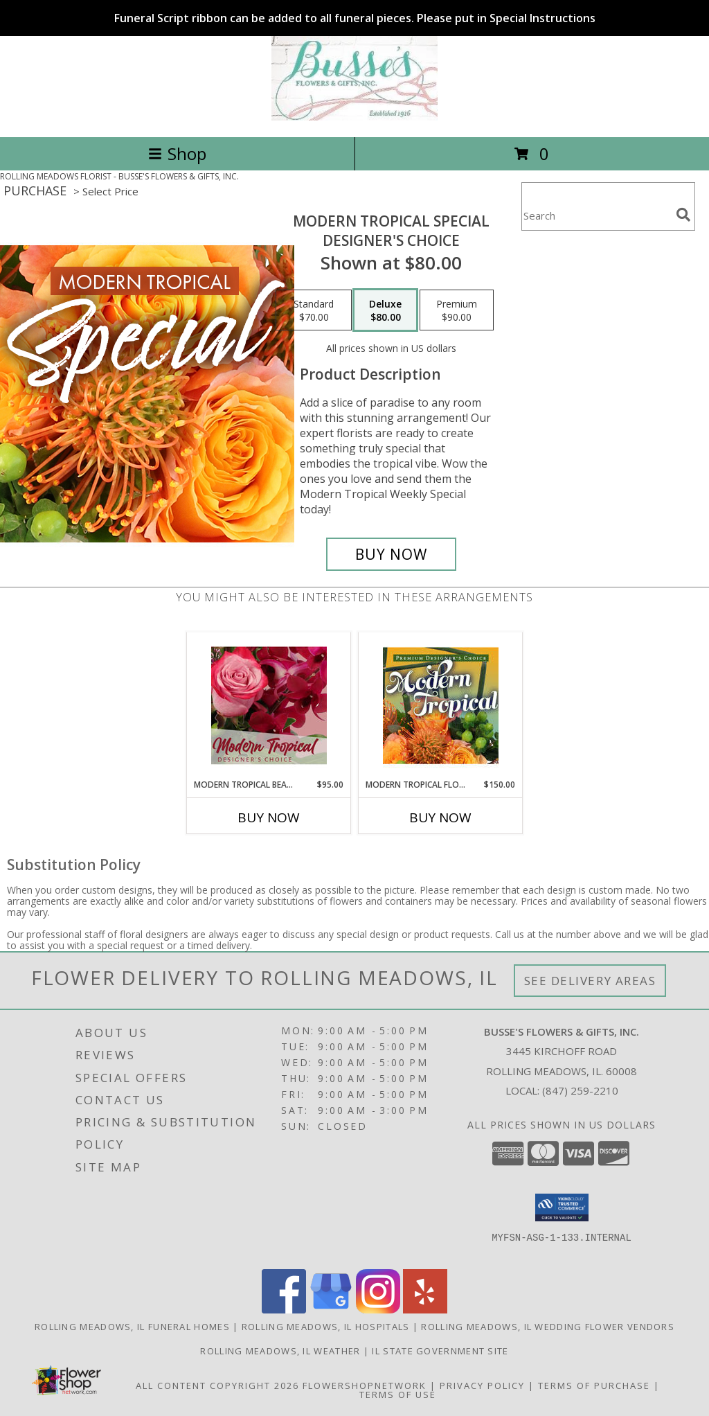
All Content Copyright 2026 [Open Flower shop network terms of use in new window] (217, 1385)
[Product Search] (596, 215)
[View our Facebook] (284, 1309)
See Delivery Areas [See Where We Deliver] (590, 981)
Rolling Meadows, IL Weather (280, 1351)
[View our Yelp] (425, 1309)
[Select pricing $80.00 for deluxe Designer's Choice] (385, 310)
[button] (562, 1207)
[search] (683, 214)
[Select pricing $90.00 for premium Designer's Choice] (456, 310)
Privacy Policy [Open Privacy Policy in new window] (482, 1385)
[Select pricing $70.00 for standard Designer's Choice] (313, 310)
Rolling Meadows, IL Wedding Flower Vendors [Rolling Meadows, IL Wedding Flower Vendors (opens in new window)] (547, 1326)
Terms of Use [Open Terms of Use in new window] (397, 1394)
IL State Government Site (440, 1351)
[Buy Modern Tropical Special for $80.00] (391, 554)
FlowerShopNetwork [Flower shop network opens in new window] (365, 1385)
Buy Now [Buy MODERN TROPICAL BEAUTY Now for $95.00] (268, 817)
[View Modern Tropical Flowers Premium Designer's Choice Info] (441, 705)
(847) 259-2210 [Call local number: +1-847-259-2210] (580, 1090)
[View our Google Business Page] (331, 1309)
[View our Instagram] (378, 1309)
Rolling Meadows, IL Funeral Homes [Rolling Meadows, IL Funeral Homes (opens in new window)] (132, 1326)
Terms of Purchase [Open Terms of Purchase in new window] (594, 1385)
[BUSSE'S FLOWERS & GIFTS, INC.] (354, 116)
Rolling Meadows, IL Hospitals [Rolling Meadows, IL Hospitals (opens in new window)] (326, 1326)
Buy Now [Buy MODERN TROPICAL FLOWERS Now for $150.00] (440, 817)
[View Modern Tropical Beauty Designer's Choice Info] (269, 705)
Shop (177, 153)
